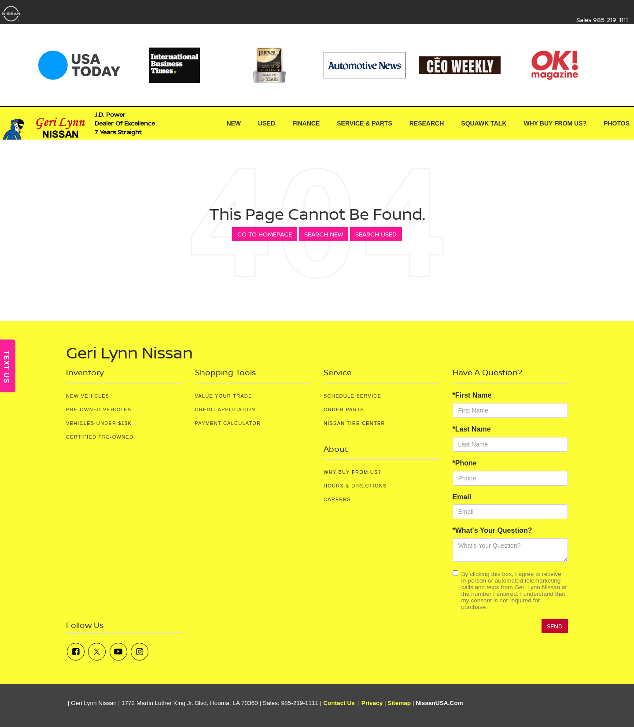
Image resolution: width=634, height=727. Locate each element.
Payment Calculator (228, 423)
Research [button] (426, 123)
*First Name (472, 395)
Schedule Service (352, 396)
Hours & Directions (355, 485)
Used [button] (266, 123)
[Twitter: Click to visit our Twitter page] (97, 652)
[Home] (204, 123)
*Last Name (472, 429)
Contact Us (339, 703)
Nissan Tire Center (354, 423)
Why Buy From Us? (352, 472)
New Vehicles (87, 396)
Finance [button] (306, 123)
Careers (337, 499)
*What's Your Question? (492, 530)
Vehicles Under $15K (99, 423)
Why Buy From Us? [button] (555, 123)
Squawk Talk (483, 123)
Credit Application (225, 409)
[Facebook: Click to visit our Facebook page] (75, 652)
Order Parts (344, 409)
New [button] (233, 123)
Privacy (372, 703)
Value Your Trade (223, 396)
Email (462, 497)
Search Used (376, 234)
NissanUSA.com (439, 703)
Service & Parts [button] (364, 123)
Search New (323, 234)
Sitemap (399, 703)
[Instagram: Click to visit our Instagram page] (139, 652)
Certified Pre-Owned (99, 436)
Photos (617, 123)
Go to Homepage (264, 234)
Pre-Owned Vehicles (98, 409)
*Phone (465, 463)
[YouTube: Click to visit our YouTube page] (118, 652)
